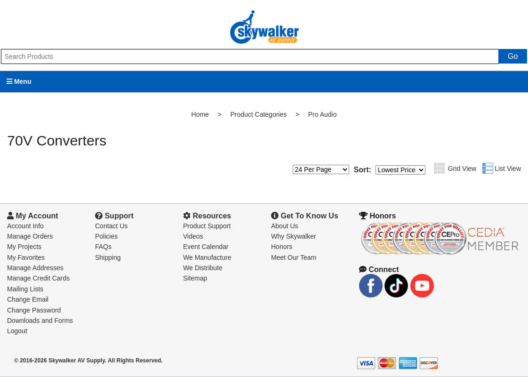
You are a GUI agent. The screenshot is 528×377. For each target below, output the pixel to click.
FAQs (103, 246)
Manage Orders (30, 236)
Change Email (27, 299)
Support (114, 216)
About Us (284, 226)
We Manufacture (207, 257)
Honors (281, 246)
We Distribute (203, 268)
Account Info (25, 226)
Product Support (207, 226)
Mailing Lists (25, 289)
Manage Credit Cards (38, 278)
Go (513, 56)
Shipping (108, 257)
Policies (106, 236)
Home (200, 114)
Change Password (34, 310)
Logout (17, 331)
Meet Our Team (293, 257)
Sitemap (195, 278)
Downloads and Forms (40, 320)
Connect (379, 269)
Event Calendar (206, 246)
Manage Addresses (35, 268)
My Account (32, 216)
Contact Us (111, 226)
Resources (207, 216)
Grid (439, 168)
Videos (193, 236)
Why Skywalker (293, 236)
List (488, 168)
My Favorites (26, 257)
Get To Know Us (304, 216)
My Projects (24, 246)
